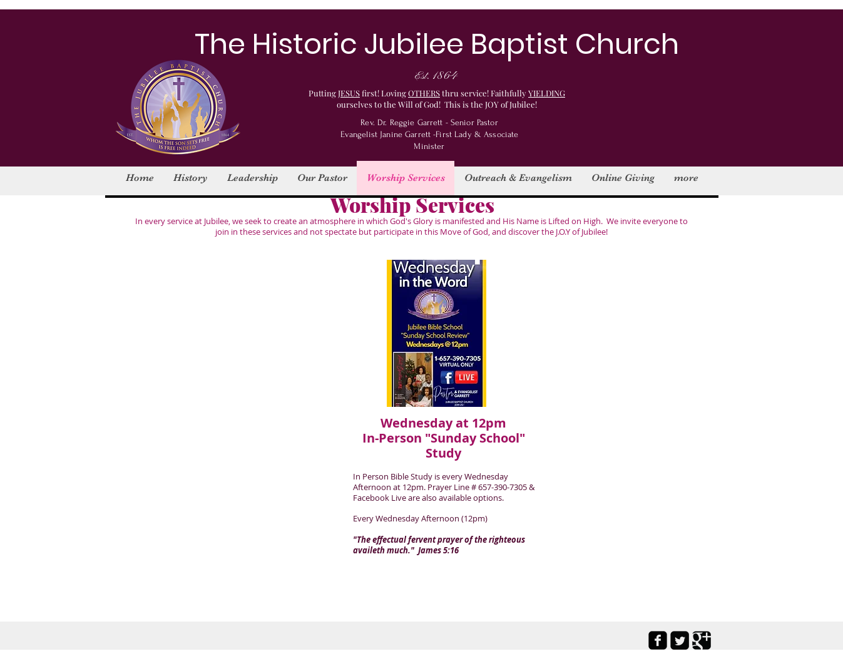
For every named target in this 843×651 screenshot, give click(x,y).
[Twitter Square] (679, 640)
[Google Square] (701, 640)
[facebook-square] (657, 640)
